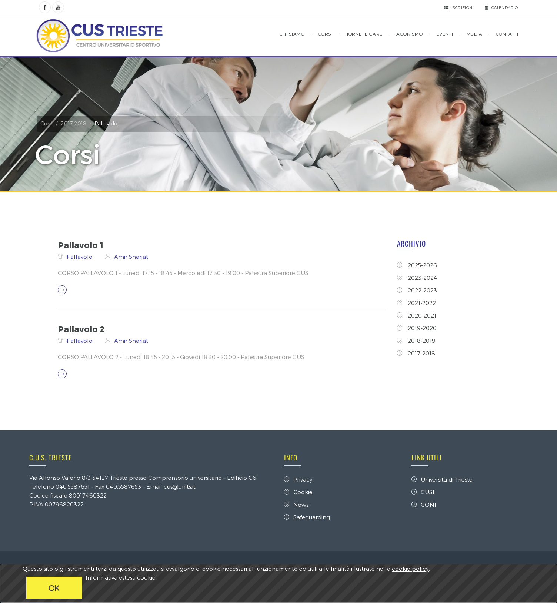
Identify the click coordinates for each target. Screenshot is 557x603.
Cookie (298, 492)
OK (54, 587)
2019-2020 (417, 328)
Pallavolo (80, 256)
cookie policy (410, 568)
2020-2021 (417, 315)
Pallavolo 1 (80, 244)
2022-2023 (417, 290)
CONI (422, 504)
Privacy (298, 479)
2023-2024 (417, 277)
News (296, 504)
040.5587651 (75, 486)
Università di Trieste (440, 479)
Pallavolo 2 (80, 329)
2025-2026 (417, 265)
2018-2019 (416, 340)
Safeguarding (307, 517)
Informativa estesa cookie (121, 577)
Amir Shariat (131, 256)
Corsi (49, 123)
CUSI (421, 492)
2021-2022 (416, 302)
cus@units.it (182, 486)
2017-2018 (416, 353)
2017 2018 (76, 123)
